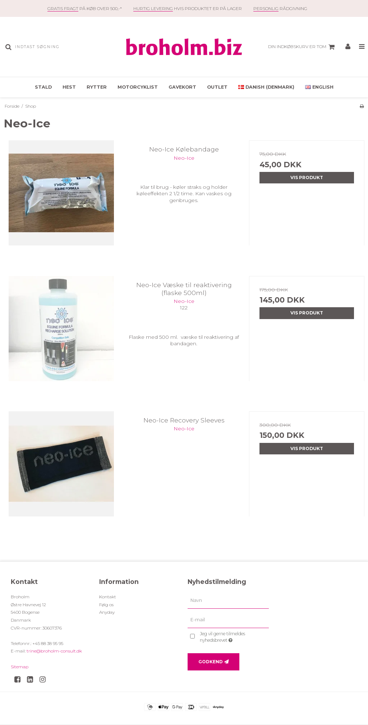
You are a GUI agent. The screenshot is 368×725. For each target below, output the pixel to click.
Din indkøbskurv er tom (302, 47)
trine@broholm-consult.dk (54, 651)
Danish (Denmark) (266, 87)
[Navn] (228, 600)
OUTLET (217, 87)
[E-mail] (228, 620)
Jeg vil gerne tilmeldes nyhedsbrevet (233, 637)
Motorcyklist (138, 87)
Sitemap (19, 666)
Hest (69, 87)
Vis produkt (306, 177)
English (319, 87)
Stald (43, 87)
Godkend (210, 661)
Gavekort (182, 87)
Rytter (97, 87)
